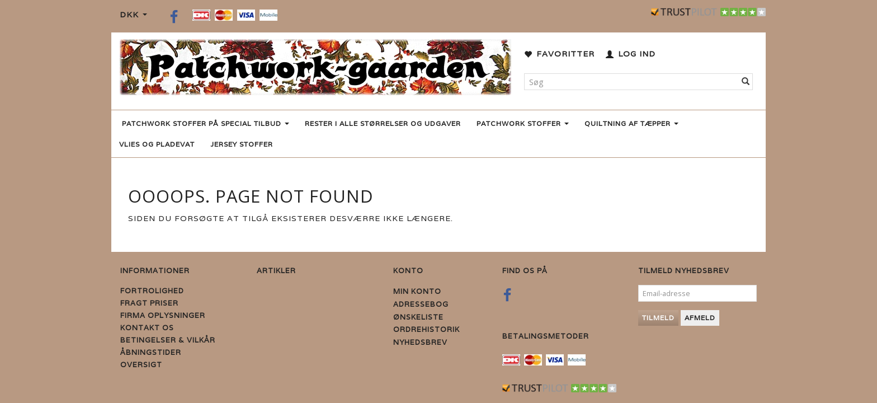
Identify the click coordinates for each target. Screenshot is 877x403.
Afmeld (700, 317)
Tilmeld (658, 317)
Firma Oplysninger (162, 315)
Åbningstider (150, 352)
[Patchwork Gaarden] (315, 64)
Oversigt (141, 364)
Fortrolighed (152, 291)
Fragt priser (149, 303)
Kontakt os (147, 327)
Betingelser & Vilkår (167, 340)
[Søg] (746, 81)
